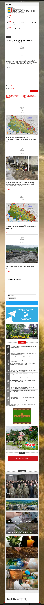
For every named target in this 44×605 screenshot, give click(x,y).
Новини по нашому (10, 553)
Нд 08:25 (8, 354)
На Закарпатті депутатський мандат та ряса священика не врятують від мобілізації (13, 96)
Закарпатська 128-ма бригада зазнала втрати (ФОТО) (21, 366)
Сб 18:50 (8, 384)
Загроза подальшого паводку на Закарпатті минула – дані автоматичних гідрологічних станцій (21, 226)
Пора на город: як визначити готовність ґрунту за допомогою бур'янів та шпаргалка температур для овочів (22, 388)
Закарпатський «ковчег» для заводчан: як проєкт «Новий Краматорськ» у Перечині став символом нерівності (21, 378)
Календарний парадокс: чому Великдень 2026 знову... (22, 577)
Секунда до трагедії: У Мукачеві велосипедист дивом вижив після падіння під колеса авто (23, 395)
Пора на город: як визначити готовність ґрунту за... (21, 556)
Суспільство (9, 493)
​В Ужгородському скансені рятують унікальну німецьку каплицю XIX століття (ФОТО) (23, 361)
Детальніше (8, 189)
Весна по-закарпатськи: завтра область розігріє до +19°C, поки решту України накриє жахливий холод (22, 374)
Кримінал (9, 529)
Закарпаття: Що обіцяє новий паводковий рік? (20, 267)
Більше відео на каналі (23, 458)
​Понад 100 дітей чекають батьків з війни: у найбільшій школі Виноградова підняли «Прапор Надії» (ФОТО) (22, 350)
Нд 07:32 (8, 364)
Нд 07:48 (8, 361)
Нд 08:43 (8, 350)
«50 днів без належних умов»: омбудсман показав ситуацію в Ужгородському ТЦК (22, 405)
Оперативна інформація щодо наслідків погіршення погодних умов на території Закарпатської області (20, 184)
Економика (9, 518)
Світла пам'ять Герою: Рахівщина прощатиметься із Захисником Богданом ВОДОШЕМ (21, 29)
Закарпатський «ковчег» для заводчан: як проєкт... (21, 508)
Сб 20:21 (8, 378)
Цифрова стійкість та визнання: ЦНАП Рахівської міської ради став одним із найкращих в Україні (23, 354)
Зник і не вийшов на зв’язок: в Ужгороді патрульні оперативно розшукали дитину (22, 398)
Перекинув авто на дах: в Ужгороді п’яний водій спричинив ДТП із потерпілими (23, 401)
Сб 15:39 (8, 405)
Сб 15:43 (8, 401)
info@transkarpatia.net (28, 600)
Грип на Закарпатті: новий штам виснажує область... (21, 567)
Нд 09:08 (8, 347)
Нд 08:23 (8, 357)
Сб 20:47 (8, 374)
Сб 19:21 (8, 381)
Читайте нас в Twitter (22, 303)
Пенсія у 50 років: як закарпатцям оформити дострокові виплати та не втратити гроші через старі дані (23, 371)
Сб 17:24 (8, 395)
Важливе (12, 88)
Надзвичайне (9, 542)
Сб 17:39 (8, 391)
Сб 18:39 (8, 388)
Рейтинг (35, 37)
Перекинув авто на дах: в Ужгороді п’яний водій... (20, 532)
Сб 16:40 (8, 398)
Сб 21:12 (8, 371)
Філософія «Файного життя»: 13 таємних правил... (21, 588)
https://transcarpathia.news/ (15, 85)
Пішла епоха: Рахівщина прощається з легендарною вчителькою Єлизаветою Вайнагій (23, 347)
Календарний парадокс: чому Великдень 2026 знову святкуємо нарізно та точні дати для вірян (22, 381)
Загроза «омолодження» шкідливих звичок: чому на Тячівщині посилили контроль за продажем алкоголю (21, 17)
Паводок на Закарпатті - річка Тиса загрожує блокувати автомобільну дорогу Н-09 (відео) (30, 96)
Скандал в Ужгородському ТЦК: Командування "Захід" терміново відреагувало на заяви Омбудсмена (21, 23)
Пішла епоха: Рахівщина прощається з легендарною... (22, 545)
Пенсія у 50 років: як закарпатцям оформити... (20, 521)
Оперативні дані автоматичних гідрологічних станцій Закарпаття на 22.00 (21, 138)
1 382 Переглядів (28, 37)
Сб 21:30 (8, 367)
